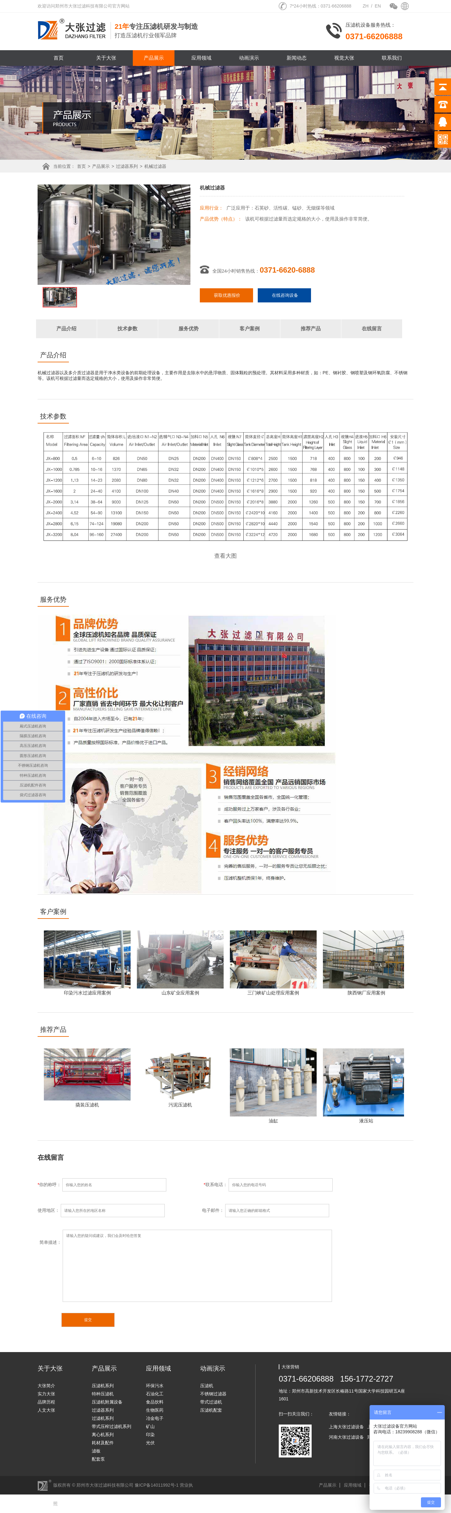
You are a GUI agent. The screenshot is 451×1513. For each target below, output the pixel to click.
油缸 (273, 1120)
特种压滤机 (103, 1393)
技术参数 (127, 328)
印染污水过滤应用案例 (87, 992)
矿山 (150, 1426)
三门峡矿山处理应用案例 (273, 992)
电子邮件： (265, 1210)
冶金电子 (154, 1418)
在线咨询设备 (285, 295)
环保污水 (154, 1385)
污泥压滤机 (180, 1104)
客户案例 (250, 328)
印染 (150, 1434)
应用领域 (201, 58)
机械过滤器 (155, 166)
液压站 (366, 1120)
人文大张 (46, 1410)
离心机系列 (103, 1434)
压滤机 (206, 1385)
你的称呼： (121, 1184)
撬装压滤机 (87, 1104)
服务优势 (189, 328)
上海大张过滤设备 (346, 1426)
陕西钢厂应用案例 (366, 992)
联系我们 (392, 58)
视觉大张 (344, 58)
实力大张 (46, 1393)
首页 (59, 58)
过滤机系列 (103, 1418)
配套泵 (98, 1459)
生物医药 (154, 1410)
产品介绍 (66, 328)
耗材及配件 (103, 1442)
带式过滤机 (211, 1401)
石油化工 (154, 1393)
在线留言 (372, 328)
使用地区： (120, 1210)
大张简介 (46, 1385)
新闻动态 (297, 58)
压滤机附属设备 (107, 1401)
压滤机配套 (211, 1410)
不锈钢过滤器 (213, 1393)
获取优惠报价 (227, 295)
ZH (366, 5)
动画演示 (249, 58)
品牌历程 (46, 1401)
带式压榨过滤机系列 (111, 1426)
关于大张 (106, 58)
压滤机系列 (103, 1385)
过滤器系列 (127, 166)
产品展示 (154, 58)
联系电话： (268, 1184)
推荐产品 (311, 328)
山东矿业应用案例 (180, 992)
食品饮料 (154, 1401)
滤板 (96, 1450)
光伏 (150, 1442)
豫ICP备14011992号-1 (157, 1485)
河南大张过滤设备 (346, 1437)
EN (378, 5)
